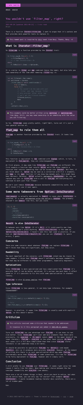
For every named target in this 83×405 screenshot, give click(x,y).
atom (71, 396)
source (15, 10)
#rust (8, 27)
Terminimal (55, 396)
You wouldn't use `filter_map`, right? (34, 18)
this (40, 39)
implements (53, 176)
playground (11, 290)
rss (64, 396)
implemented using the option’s (42, 198)
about (8, 10)
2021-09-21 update (59, 327)
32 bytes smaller (30, 280)
